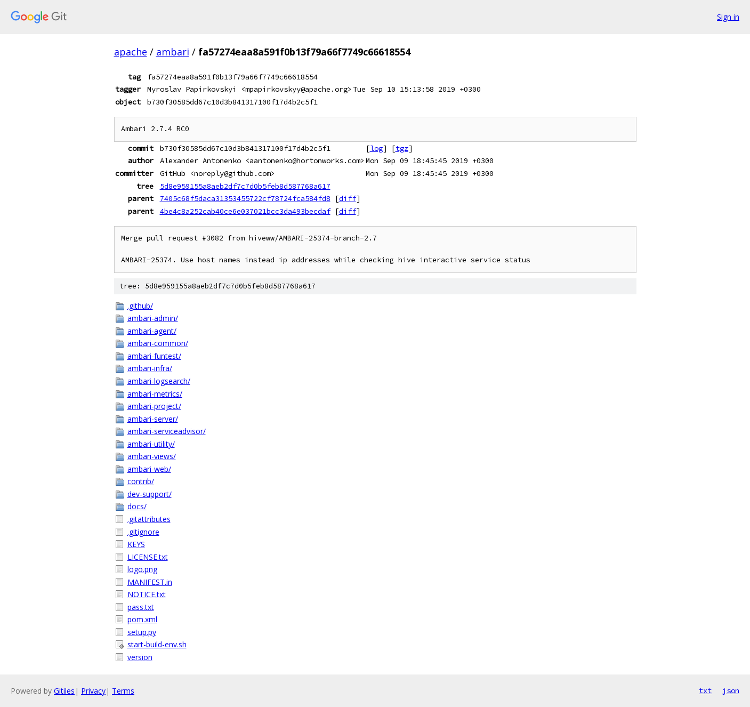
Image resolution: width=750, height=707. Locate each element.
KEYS (136, 544)
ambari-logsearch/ (158, 381)
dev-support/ (149, 494)
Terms (123, 691)
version (139, 657)
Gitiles (64, 691)
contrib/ (140, 481)
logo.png (142, 569)
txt (705, 690)
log (376, 148)
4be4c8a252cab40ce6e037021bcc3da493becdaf (245, 211)
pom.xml (142, 619)
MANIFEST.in (149, 582)
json (730, 690)
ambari (172, 51)
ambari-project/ (154, 406)
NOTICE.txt (146, 594)
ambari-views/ (151, 456)
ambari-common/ (157, 343)
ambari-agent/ (151, 331)
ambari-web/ (149, 469)
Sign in (728, 17)
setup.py (141, 632)
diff (347, 198)
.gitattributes (149, 519)
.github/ (140, 306)
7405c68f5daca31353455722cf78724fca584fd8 (245, 198)
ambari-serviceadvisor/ (166, 431)
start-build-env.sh (157, 644)
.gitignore (143, 532)
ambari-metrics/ (154, 394)
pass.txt (140, 607)
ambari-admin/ (152, 318)
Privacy (93, 691)
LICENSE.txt (147, 557)
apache (130, 51)
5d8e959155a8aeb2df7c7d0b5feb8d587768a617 (245, 186)
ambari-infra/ (149, 368)
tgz (402, 148)
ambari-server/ (152, 419)
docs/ (137, 506)
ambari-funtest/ (154, 356)
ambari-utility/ (151, 444)
